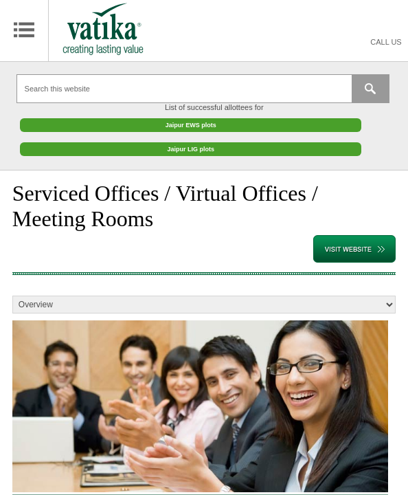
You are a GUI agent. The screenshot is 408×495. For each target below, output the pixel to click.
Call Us (385, 42)
